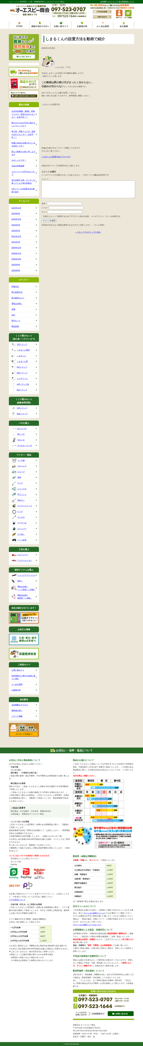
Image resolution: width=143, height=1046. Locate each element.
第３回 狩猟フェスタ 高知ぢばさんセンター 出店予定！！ (23, 134)
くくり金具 (19, 540)
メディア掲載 (16, 716)
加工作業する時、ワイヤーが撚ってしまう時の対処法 (23, 181)
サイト (44, 212)
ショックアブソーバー (23, 575)
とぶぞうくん (19, 379)
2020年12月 (16, 248)
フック (17, 483)
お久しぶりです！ (18, 160)
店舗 (13, 309)
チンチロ (18, 517)
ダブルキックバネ (21, 445)
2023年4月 (15, 225)
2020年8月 (15, 270)
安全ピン (18, 500)
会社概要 (103, 1)
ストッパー (19, 528)
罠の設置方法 (16, 292)
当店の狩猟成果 (17, 166)
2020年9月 (15, 265)
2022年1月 (15, 231)
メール (45, 208)
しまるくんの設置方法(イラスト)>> (56, 157)
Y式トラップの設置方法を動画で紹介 (23, 190)
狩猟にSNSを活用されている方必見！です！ (23, 144)
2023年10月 (16, 219)
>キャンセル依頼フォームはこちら (87, 925)
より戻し (18, 534)
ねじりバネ (19, 428)
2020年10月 (16, 259)
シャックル (19, 489)
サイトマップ (112, 1)
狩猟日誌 (15, 286)
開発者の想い (16, 710)
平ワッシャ (19, 494)
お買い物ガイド (17, 670)
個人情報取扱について (126, 1)
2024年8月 (15, 214)
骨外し (17, 581)
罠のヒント (16, 321)
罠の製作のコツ (17, 298)
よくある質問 (16, 684)
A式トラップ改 (20, 384)
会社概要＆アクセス (19, 705)
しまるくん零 (19, 362)
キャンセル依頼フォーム (94, 913)
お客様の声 (16, 690)
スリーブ (18, 472)
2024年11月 (16, 208)
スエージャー (19, 555)
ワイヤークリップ (21, 506)
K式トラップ (19, 367)
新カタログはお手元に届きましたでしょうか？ (23, 124)
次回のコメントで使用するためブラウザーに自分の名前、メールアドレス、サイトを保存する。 (82, 216)
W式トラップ (19, 414)
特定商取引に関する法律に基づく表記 (23, 677)
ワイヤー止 (19, 523)
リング (17, 511)
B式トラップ (19, 390)
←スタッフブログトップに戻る (88, 232)
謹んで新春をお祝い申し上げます (23, 153)
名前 (44, 203)
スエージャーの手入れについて (23, 173)
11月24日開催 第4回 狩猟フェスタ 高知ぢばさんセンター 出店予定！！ (23, 114)
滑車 (16, 477)
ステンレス (19, 466)
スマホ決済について (17, 900)
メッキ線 (18, 460)
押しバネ (18, 434)
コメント (45, 179)
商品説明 (15, 326)
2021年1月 (15, 242)
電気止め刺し (16, 304)
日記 (13, 315)
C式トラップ (19, 408)
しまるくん (18, 356)
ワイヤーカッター (21, 560)
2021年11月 (16, 236)
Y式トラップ (19, 345)
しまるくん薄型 (20, 350)
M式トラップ (19, 373)
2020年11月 (16, 253)
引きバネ (18, 440)
